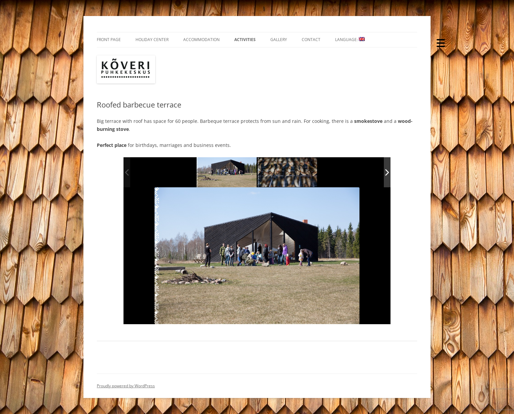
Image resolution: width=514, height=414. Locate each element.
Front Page (109, 39)
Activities (245, 39)
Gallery (278, 39)
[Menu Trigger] (441, 42)
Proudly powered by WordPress (126, 386)
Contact (311, 39)
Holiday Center (152, 39)
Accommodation (201, 39)
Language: (350, 39)
